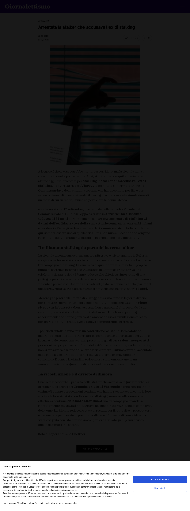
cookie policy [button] (25, 477)
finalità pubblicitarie (59, 487)
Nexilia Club (159, 488)
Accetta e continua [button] (159, 479)
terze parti (48, 480)
